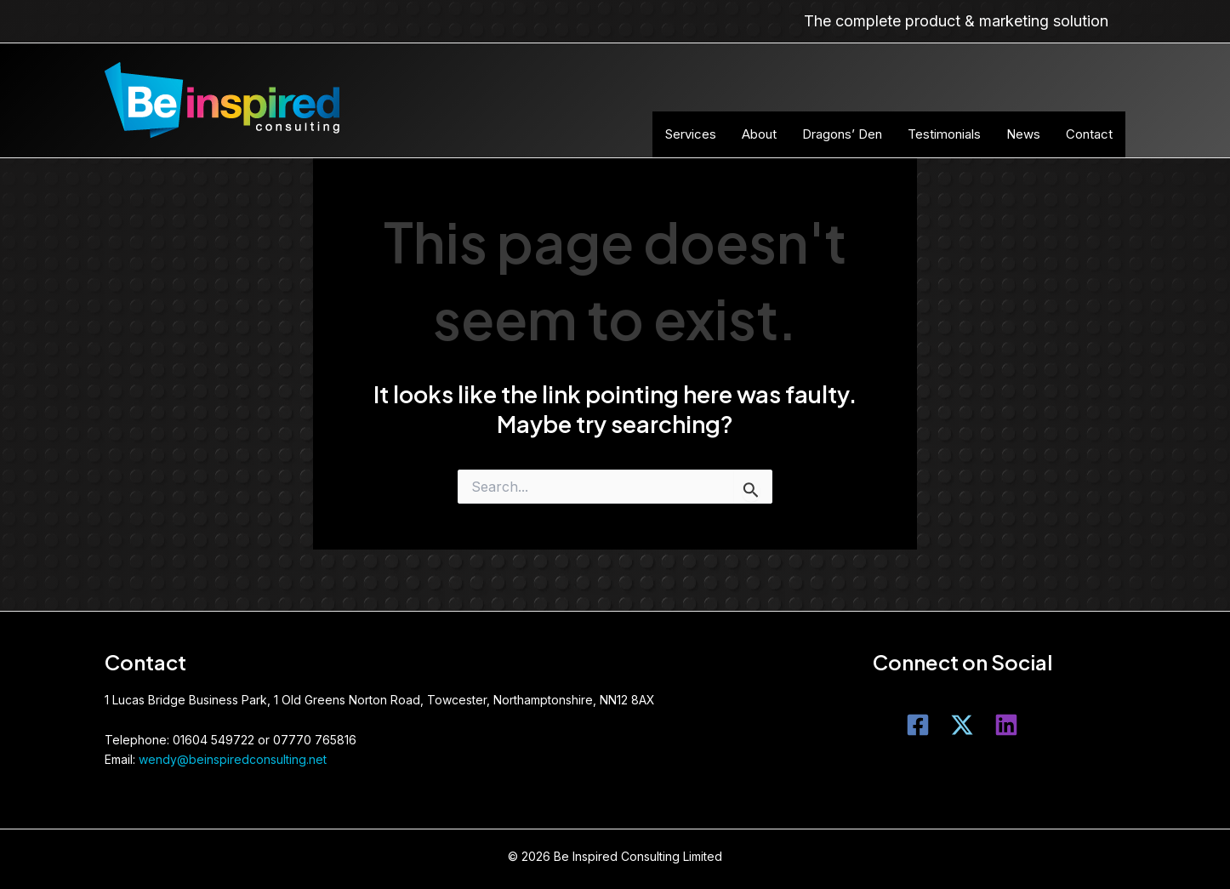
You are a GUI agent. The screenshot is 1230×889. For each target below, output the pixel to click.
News (1023, 134)
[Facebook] (918, 725)
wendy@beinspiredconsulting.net (233, 759)
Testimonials (944, 134)
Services (690, 134)
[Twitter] (962, 725)
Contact (1089, 134)
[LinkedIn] (1006, 725)
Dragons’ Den (842, 134)
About (759, 134)
